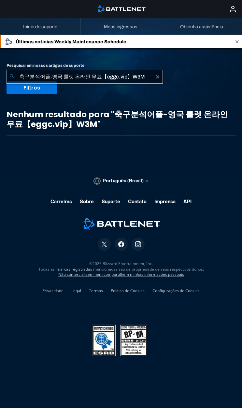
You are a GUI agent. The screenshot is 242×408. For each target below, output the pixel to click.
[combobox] (85, 77)
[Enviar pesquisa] (12, 77)
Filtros (31, 87)
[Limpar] (157, 77)
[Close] (237, 41)
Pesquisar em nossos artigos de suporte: (46, 65)
